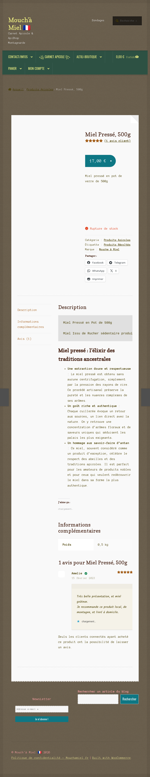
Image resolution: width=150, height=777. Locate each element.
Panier (12, 68)
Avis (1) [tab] (25, 338)
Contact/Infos (18, 56)
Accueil (18, 89)
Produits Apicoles (40, 89)
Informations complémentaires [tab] (31, 324)
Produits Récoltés (117, 244)
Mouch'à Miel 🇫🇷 (20, 23)
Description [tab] (27, 310)
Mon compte (36, 68)
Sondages (98, 20)
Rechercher (129, 699)
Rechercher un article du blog (103, 691)
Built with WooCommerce (111, 757)
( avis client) (117, 140)
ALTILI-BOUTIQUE (87, 56)
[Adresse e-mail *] (41, 709)
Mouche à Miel (109, 249)
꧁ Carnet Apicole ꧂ (54, 56)
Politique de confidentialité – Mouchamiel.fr (50, 757)
